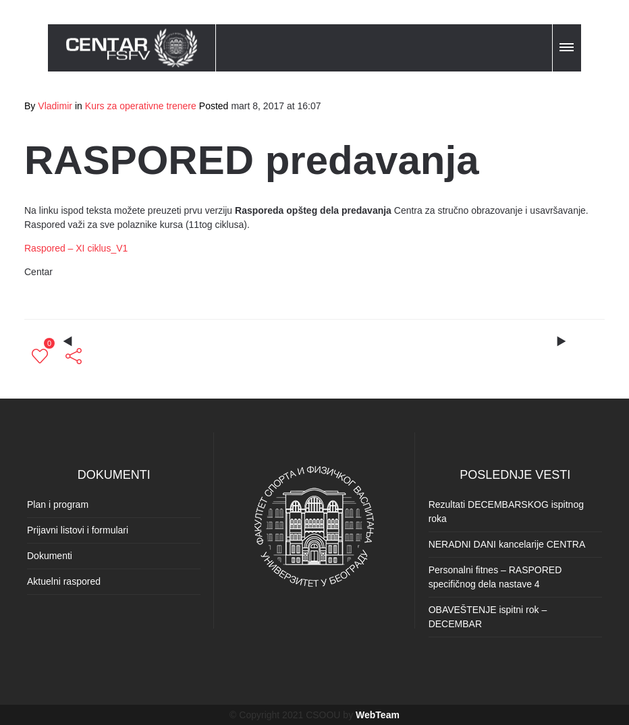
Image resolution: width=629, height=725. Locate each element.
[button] (567, 45)
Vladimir (55, 105)
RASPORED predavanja (251, 160)
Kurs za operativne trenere (140, 105)
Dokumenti (49, 555)
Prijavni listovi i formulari (77, 530)
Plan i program (57, 504)
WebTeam (378, 714)
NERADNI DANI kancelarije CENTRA (507, 544)
